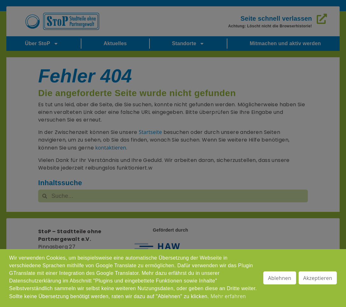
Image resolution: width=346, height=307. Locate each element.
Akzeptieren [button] (317, 278)
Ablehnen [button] (279, 278)
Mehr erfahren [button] (228, 296)
